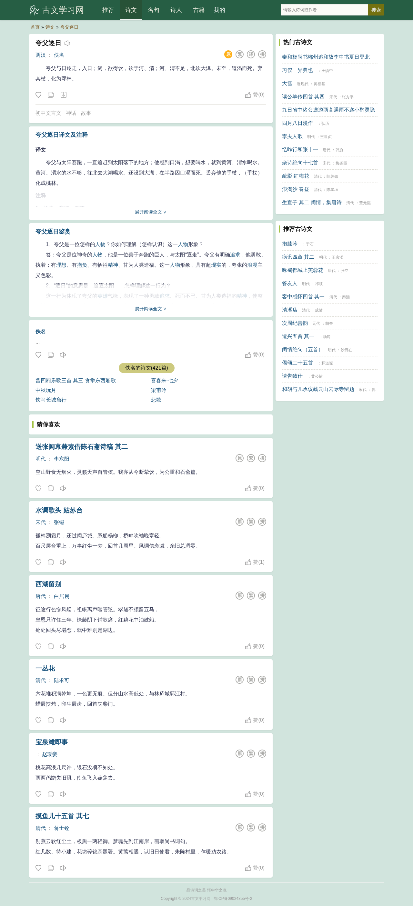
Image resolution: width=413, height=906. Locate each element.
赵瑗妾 (49, 754)
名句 (153, 10)
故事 (86, 113)
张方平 (348, 97)
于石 (310, 244)
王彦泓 (337, 257)
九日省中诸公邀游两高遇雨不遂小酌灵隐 (328, 110)
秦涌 (346, 297)
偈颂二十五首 (297, 362)
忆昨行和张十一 (300, 149)
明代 (40, 459)
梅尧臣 (341, 163)
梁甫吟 (158, 390)
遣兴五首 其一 (298, 336)
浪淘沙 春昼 (295, 189)
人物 (100, 244)
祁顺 (319, 284)
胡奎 (329, 323)
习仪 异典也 (297, 70)
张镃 (59, 522)
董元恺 (365, 203)
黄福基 (319, 84)
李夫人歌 (292, 136)
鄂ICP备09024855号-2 (233, 898)
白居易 (61, 596)
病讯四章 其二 (298, 257)
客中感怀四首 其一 (303, 296)
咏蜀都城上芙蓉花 (302, 270)
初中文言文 (48, 113)
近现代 (302, 84)
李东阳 (61, 459)
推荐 (108, 10)
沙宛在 (346, 350)
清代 (40, 680)
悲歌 (156, 400)
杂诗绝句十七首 (300, 162)
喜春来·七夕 (164, 380)
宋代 (40, 522)
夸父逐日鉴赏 (52, 231)
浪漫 (252, 265)
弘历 (325, 123)
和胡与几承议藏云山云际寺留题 (318, 389)
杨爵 (327, 336)
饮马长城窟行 (50, 400)
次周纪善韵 (295, 323)
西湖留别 (48, 584)
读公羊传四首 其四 (303, 96)
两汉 (40, 55)
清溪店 (289, 310)
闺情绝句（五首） (302, 349)
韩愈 (339, 150)
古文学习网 (63, 10)
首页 (35, 27)
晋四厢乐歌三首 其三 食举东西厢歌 (75, 380)
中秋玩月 (45, 390)
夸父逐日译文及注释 (61, 135)
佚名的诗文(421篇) (146, 368)
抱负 (82, 265)
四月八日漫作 (297, 123)
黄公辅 (317, 376)
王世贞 (326, 136)
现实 (216, 265)
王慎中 (327, 70)
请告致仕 (292, 376)
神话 (71, 113)
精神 (113, 265)
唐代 (40, 596)
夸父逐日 (69, 27)
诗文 (131, 10)
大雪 (287, 83)
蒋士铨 (61, 828)
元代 (316, 323)
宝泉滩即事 (51, 742)
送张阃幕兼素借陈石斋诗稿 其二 (81, 446)
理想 (61, 265)
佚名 (59, 55)
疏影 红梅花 (295, 176)
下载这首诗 (63, 95)
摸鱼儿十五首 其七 (62, 816)
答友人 (289, 283)
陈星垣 (332, 189)
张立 (344, 270)
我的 (219, 10)
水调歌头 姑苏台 (59, 510)
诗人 (176, 10)
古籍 (199, 10)
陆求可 (61, 680)
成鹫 (319, 310)
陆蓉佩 (332, 176)
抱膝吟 (289, 243)
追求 (235, 254)
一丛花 (45, 668)
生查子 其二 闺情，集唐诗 (312, 202)
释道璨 (327, 363)
